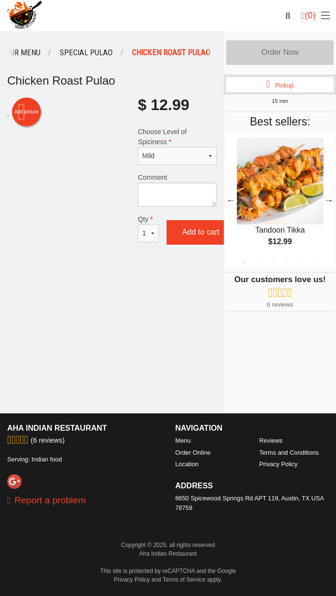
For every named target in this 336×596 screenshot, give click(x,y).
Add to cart (200, 232)
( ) (308, 15)
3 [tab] (273, 262)
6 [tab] (316, 262)
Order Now (279, 52)
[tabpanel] (280, 200)
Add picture (26, 112)
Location (186, 464)
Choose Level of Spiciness (177, 146)
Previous (231, 200)
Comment (177, 190)
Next (329, 200)
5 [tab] (302, 262)
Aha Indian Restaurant (57, 428)
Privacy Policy (278, 464)
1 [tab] (244, 262)
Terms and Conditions (289, 452)
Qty (148, 228)
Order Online (192, 452)
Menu (183, 440)
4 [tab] (287, 262)
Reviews (271, 440)
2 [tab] (258, 262)
